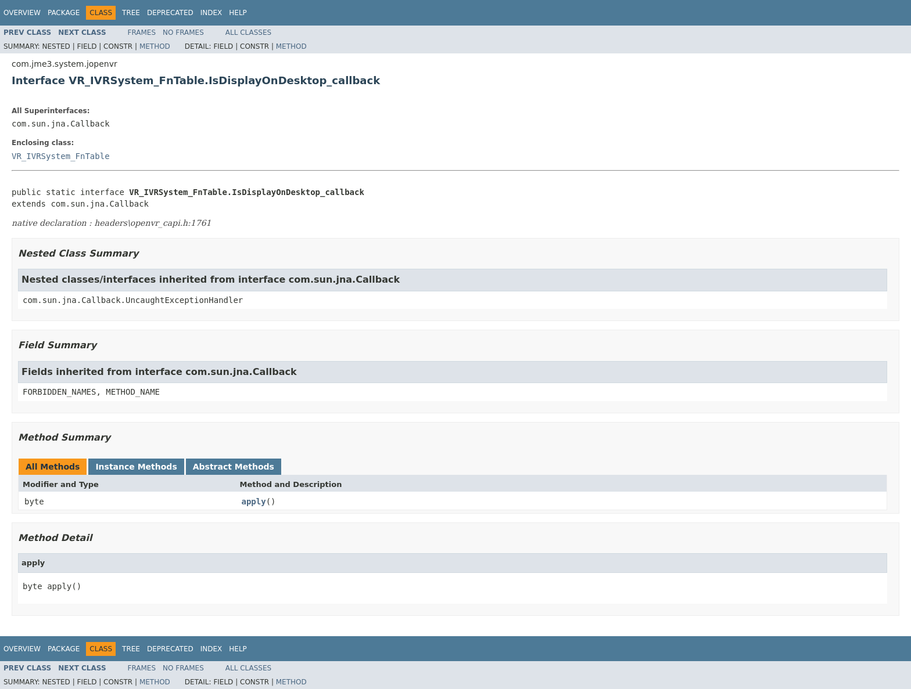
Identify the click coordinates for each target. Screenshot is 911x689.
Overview (22, 13)
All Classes (248, 32)
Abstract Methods (233, 466)
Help (238, 13)
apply (254, 501)
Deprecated (170, 13)
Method (154, 46)
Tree (131, 13)
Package (64, 13)
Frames (142, 32)
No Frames (183, 32)
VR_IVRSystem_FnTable (61, 156)
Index (211, 13)
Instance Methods (136, 466)
